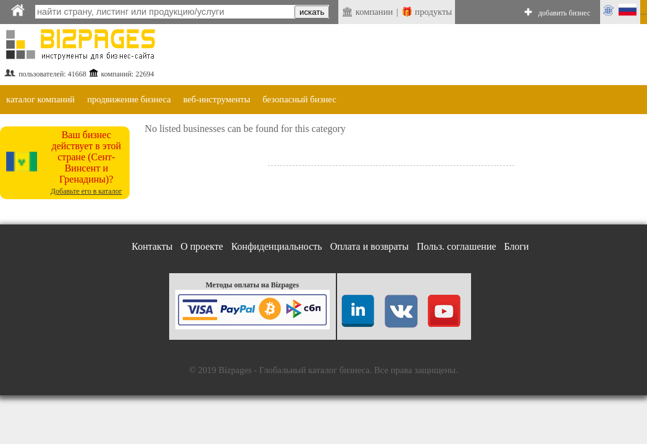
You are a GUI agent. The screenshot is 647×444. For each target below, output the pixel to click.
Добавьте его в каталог (86, 191)
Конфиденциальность (276, 246)
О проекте (201, 246)
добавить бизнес (564, 13)
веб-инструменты (217, 99)
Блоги (516, 246)
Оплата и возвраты (369, 246)
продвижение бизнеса (129, 99)
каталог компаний (40, 99)
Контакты (151, 246)
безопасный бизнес (299, 99)
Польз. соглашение (456, 246)
